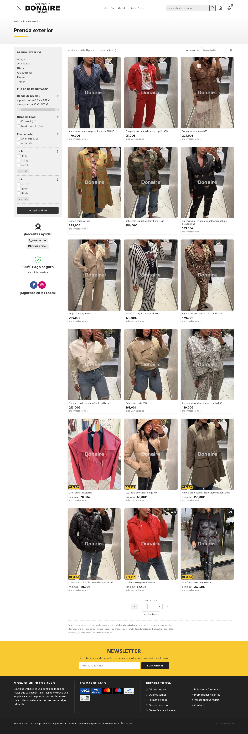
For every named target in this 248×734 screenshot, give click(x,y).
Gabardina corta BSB (136, 403)
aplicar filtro (40, 210)
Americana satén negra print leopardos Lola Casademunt (204, 222)
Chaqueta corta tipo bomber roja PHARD (147, 131)
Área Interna (127, 723)
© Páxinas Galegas (223, 723)
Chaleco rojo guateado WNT (140, 582)
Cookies (72, 723)
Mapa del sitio (21, 723)
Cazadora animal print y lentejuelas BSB (202, 403)
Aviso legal (36, 723)
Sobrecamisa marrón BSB (194, 131)
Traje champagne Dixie (80, 313)
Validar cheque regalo (206, 700)
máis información (38, 272)
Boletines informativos (207, 689)
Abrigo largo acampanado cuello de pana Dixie (206, 493)
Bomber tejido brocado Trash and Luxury (90, 403)
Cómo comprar (157, 689)
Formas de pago (158, 700)
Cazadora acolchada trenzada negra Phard (91, 582)
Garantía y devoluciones (163, 710)
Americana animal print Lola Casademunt (202, 313)
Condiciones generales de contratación (98, 723)
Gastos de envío (158, 705)
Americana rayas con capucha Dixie (143, 313)
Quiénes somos (157, 695)
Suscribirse (155, 665)
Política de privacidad (54, 723)
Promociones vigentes (207, 695)
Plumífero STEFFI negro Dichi (196, 582)
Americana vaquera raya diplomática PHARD (91, 131)
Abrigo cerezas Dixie (79, 221)
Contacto (199, 705)
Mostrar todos (107, 50)
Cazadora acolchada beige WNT (142, 493)
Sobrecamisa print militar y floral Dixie (145, 221)
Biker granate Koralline (80, 493)
